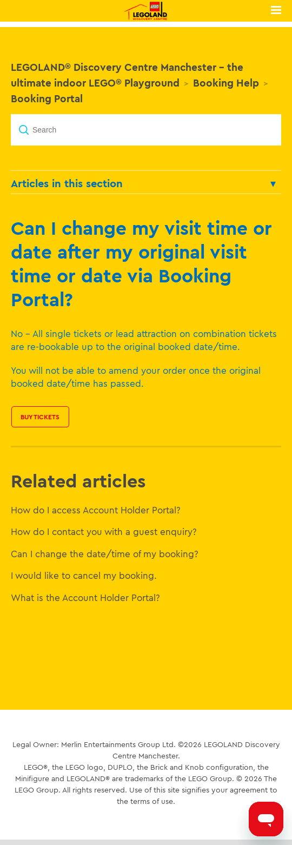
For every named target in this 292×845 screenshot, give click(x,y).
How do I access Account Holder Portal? (96, 510)
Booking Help (226, 82)
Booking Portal (47, 98)
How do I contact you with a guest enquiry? (104, 531)
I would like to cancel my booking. (84, 575)
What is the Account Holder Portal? (85, 597)
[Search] (146, 130)
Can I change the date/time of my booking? (104, 553)
